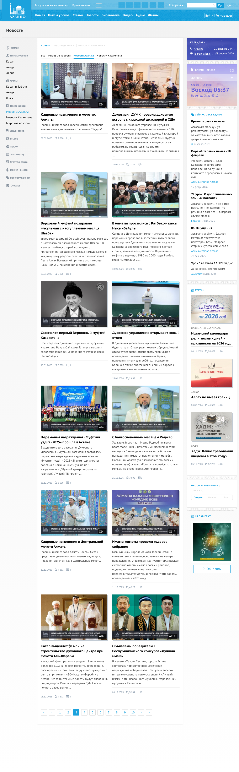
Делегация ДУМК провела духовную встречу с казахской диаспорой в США (143, 117)
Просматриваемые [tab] (204, 485)
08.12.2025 (46, 696)
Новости (92, 15)
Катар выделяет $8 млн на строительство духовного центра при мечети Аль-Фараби (72, 651)
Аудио (140, 15)
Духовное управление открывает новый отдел (146, 335)
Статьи (78, 15)
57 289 (210, 464)
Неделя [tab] (212, 497)
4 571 (59, 696)
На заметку (201, 516)
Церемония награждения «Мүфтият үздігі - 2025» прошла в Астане (70, 439)
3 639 (59, 483)
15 (172, 531)
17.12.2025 (46, 570)
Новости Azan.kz (17, 111)
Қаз (229, 5)
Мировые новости (18, 123)
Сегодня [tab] (198, 497)
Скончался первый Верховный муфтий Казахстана (73, 335)
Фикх (9, 98)
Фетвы (153, 15)
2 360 (59, 138)
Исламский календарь (206, 328)
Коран (10, 61)
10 (133, 712)
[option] (212, 542)
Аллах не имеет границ (210, 397)
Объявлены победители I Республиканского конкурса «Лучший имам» (143, 651)
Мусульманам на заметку (51, 5)
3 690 (130, 269)
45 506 (210, 405)
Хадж (194, 446)
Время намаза (81, 5)
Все (43, 55)
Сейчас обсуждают (207, 114)
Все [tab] (226, 497)
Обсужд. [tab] (197, 490)
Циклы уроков (59, 15)
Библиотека (111, 15)
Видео (128, 15)
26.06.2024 (197, 405)
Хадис (10, 73)
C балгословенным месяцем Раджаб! (143, 437)
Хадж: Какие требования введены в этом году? (212, 453)
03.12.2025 (118, 692)
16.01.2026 (46, 365)
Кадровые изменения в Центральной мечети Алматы (72, 544)
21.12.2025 (118, 478)
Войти (209, 15)
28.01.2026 (118, 164)
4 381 (59, 570)
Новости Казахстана (19, 117)
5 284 (130, 692)
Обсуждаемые (64, 45)
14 (172, 636)
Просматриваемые (91, 45)
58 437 (210, 351)
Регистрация (224, 15)
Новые (45, 45)
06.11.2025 (197, 351)
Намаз (40, 15)
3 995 (130, 478)
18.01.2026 (118, 269)
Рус (220, 5)
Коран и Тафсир (16, 86)
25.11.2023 (197, 464)
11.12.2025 (118, 587)
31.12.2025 (46, 483)
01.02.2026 (46, 138)
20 (172, 104)
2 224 (130, 164)
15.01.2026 (118, 378)
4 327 (130, 587)
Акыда (10, 67)
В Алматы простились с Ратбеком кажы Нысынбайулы (144, 226)
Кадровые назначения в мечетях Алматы (68, 117)
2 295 (59, 274)
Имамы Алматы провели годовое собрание (140, 544)
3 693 (59, 365)
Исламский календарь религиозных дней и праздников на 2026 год (210, 338)
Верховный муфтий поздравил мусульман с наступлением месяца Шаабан (70, 228)
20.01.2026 (46, 274)
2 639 (130, 378)
